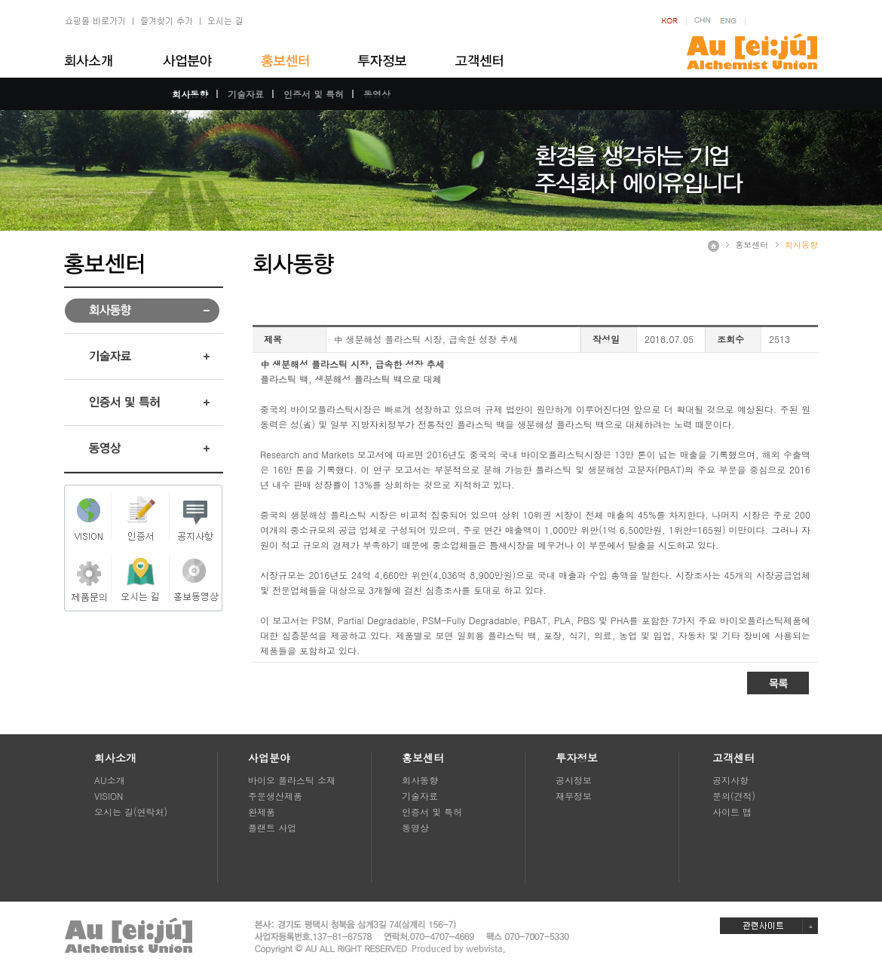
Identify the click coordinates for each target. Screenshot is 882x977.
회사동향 (190, 93)
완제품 (261, 811)
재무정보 (574, 795)
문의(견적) (733, 795)
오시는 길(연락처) (130, 811)
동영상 (376, 93)
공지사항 (730, 779)
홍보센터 (751, 244)
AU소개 (109, 779)
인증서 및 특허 (313, 93)
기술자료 (246, 93)
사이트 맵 (732, 811)
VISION (108, 795)
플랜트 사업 (272, 827)
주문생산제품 (275, 795)
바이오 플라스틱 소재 (291, 779)
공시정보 (574, 779)
